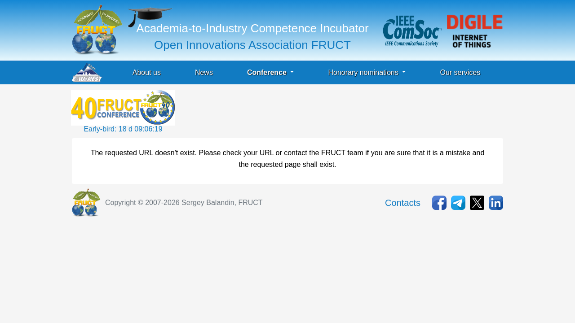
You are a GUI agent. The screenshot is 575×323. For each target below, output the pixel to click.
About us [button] (147, 72)
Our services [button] (460, 72)
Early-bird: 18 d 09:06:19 (123, 129)
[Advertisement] (340, 110)
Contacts (402, 203)
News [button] (204, 72)
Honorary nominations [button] (364, 72)
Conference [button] (267, 72)
